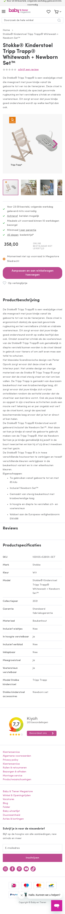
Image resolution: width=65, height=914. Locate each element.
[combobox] (32, 20)
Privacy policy (10, 760)
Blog (5, 803)
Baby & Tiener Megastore (18, 791)
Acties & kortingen (13, 819)
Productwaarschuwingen (17, 779)
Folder (6, 807)
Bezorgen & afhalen (14, 771)
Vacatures (8, 799)
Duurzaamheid (11, 815)
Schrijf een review (28, 69)
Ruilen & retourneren (15, 767)
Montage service (12, 775)
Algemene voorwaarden (17, 756)
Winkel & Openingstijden (17, 795)
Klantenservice (11, 752)
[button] (55, 144)
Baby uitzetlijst (11, 811)
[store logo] (20, 11)
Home (6, 30)
